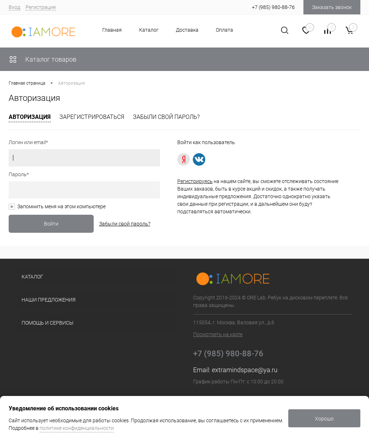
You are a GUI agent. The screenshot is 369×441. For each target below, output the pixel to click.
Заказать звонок (332, 7)
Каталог (149, 30)
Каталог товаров (42, 59)
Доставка (187, 30)
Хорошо (324, 419)
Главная (112, 30)
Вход (14, 7)
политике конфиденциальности (77, 428)
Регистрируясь (195, 181)
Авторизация (30, 116)
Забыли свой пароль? (166, 116)
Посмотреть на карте (218, 334)
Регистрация (41, 7)
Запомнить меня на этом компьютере (61, 206)
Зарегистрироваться (91, 116)
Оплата (224, 30)
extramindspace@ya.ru (244, 370)
